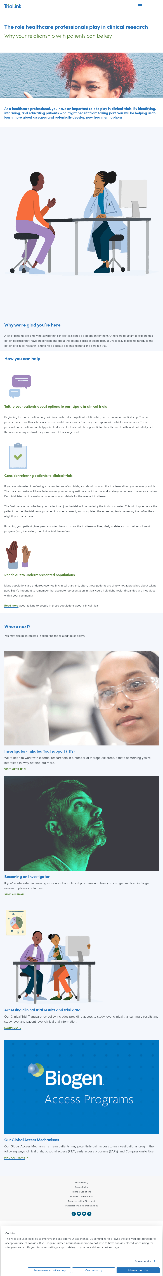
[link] (81, 957)
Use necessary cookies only (49, 1270)
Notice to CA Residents (81, 1196)
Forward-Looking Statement (81, 1201)
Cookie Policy (81, 1187)
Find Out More (14, 1158)
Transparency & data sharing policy (81, 1205)
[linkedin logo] (89, 1213)
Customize (93, 1270)
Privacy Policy (81, 1182)
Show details (143, 1261)
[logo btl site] (13, 5)
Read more (11, 605)
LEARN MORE (12, 1028)
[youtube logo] (79, 1213)
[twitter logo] (84, 1213)
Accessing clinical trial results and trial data (42, 1009)
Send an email (14, 894)
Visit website (13, 769)
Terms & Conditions (81, 1191)
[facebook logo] (74, 1213)
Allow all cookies (138, 1270)
